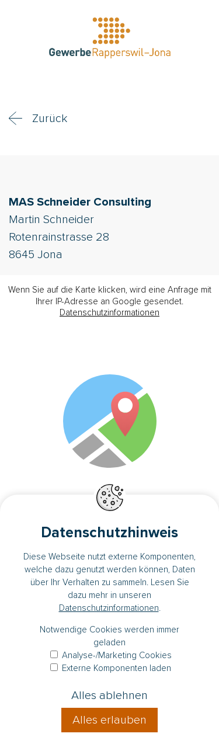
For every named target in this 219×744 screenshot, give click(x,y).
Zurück (49, 118)
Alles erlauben (109, 720)
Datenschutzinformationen (109, 312)
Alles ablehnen (109, 696)
